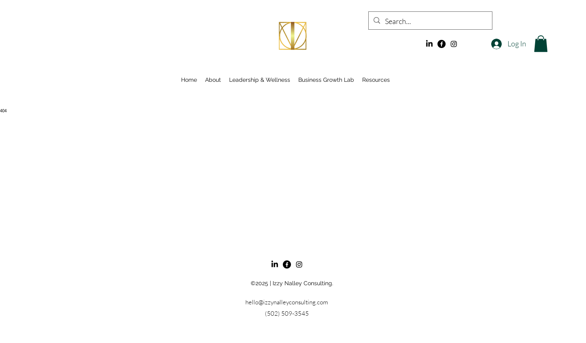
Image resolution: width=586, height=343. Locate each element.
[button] (541, 43)
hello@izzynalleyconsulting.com (286, 302)
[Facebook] (441, 44)
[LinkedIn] (429, 44)
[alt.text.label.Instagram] (454, 44)
